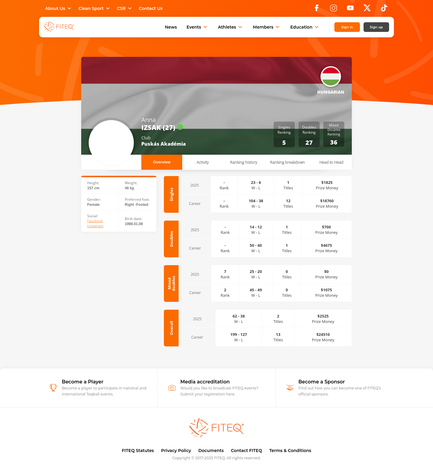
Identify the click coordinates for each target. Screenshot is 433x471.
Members (267, 27)
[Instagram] (333, 9)
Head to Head (331, 162)
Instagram (95, 226)
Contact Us (151, 8)
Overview (161, 162)
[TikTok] (384, 9)
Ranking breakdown (287, 162)
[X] (367, 9)
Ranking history (243, 162)
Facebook (95, 220)
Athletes (230, 27)
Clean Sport (94, 8)
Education (305, 27)
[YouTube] (350, 9)
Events (197, 27)
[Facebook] (316, 9)
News (171, 27)
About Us (58, 8)
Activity (203, 162)
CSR (125, 8)
